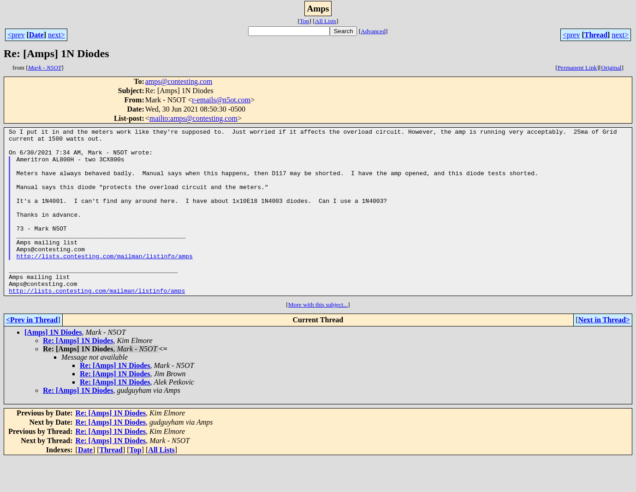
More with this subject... (318, 337)
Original (611, 67)
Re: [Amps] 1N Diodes (78, 374)
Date (36, 35)
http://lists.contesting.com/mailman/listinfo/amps (105, 282)
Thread (595, 35)
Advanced (373, 31)
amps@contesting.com (179, 81)
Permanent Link (577, 67)
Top (304, 21)
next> (56, 35)
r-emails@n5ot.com (221, 100)
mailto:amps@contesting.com (193, 118)
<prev (15, 35)
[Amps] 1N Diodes (53, 365)
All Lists (325, 21)
